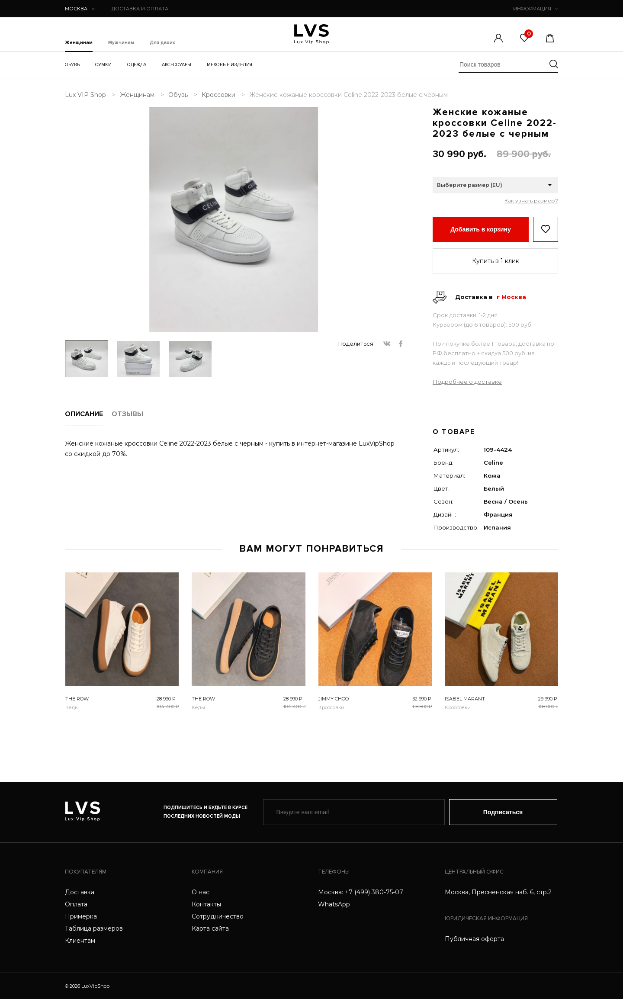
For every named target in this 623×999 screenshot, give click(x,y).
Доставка (79, 892)
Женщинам (79, 42)
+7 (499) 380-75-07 (374, 892)
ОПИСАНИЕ (84, 414)
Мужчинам (121, 42)
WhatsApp (334, 904)
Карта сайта (210, 928)
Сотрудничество (218, 916)
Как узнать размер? (531, 201)
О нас (200, 892)
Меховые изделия (229, 64)
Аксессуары (176, 64)
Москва (79, 9)
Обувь (72, 64)
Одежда (136, 64)
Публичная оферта (474, 939)
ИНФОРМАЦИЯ (535, 9)
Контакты (206, 904)
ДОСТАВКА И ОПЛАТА (140, 9)
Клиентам (80, 940)
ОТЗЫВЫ (127, 414)
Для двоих (162, 42)
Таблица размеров (94, 928)
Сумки (103, 64)
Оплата (76, 904)
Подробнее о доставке (467, 381)
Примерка (81, 916)
